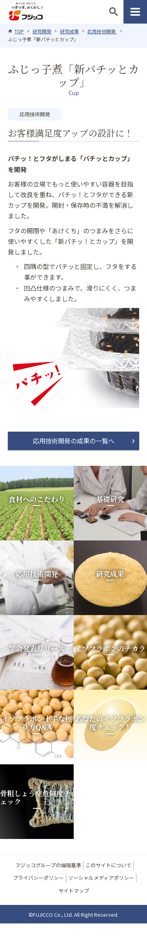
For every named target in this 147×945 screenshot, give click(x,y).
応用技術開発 (102, 31)
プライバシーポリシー (38, 877)
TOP (19, 31)
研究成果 (69, 31)
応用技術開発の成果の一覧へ (73, 440)
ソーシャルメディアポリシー (101, 877)
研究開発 (42, 31)
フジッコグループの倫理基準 (48, 865)
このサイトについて (108, 865)
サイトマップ (73, 890)
